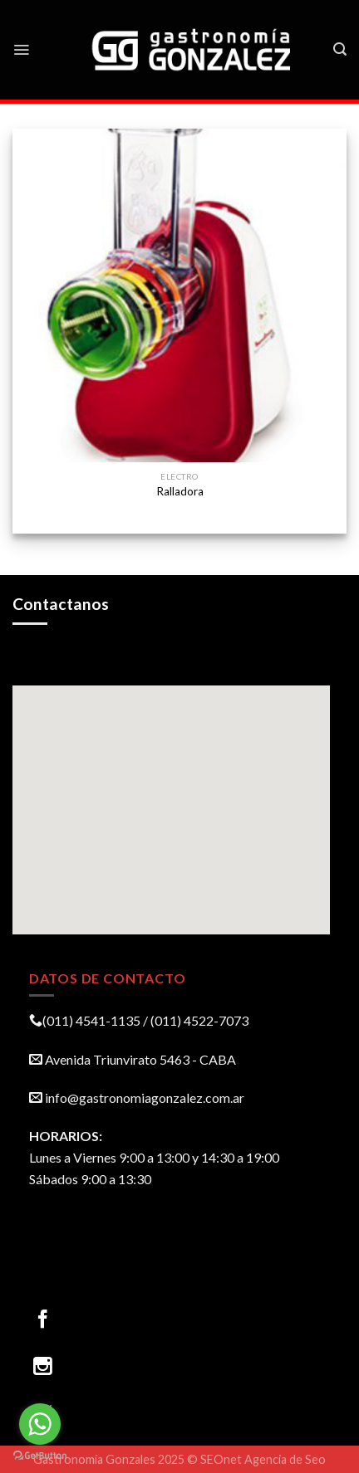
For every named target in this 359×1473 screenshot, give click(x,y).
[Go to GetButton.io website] (39, 1456)
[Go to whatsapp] (40, 1424)
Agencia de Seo (285, 1459)
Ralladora (180, 491)
